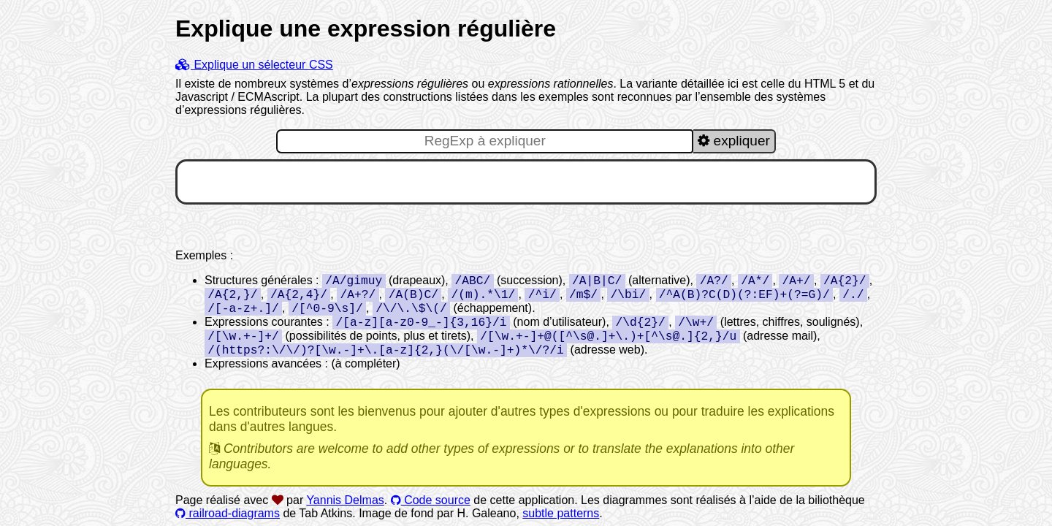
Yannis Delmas (345, 500)
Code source (430, 500)
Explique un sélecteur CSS (254, 64)
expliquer (734, 140)
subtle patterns (560, 513)
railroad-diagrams (227, 513)
